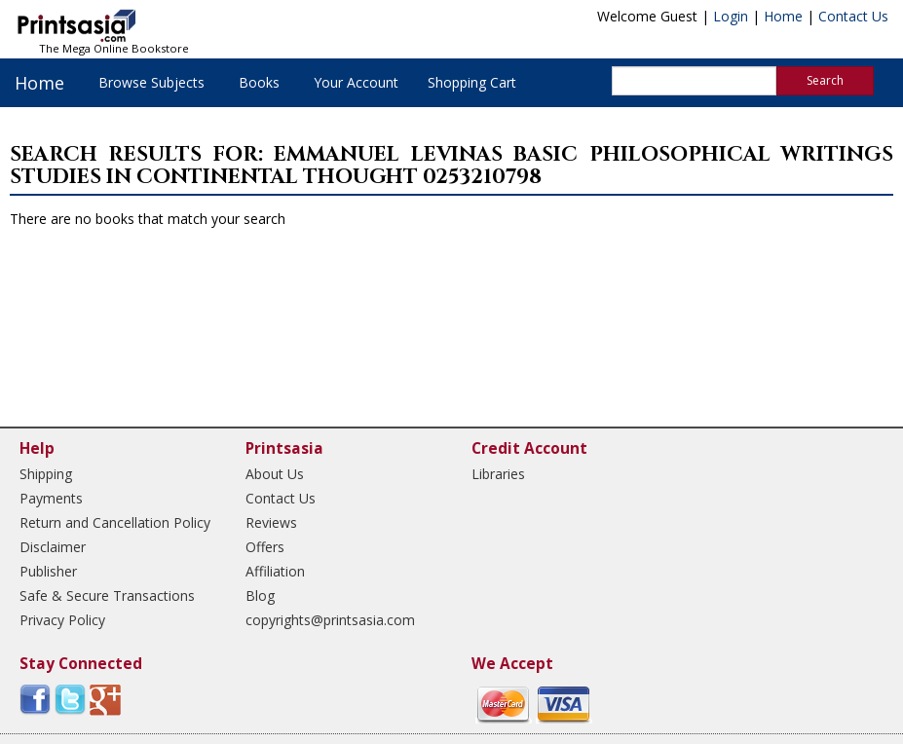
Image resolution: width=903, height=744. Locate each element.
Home (783, 16)
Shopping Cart (472, 82)
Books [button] (259, 82)
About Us (274, 474)
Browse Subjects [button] (151, 82)
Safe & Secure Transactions (107, 595)
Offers (264, 547)
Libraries (498, 474)
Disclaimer (52, 547)
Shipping (45, 474)
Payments (51, 498)
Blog (260, 595)
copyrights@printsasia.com (330, 620)
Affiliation (275, 571)
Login (730, 16)
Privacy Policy (62, 620)
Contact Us (853, 16)
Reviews (271, 522)
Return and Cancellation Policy (114, 522)
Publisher (48, 571)
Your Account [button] (356, 82)
